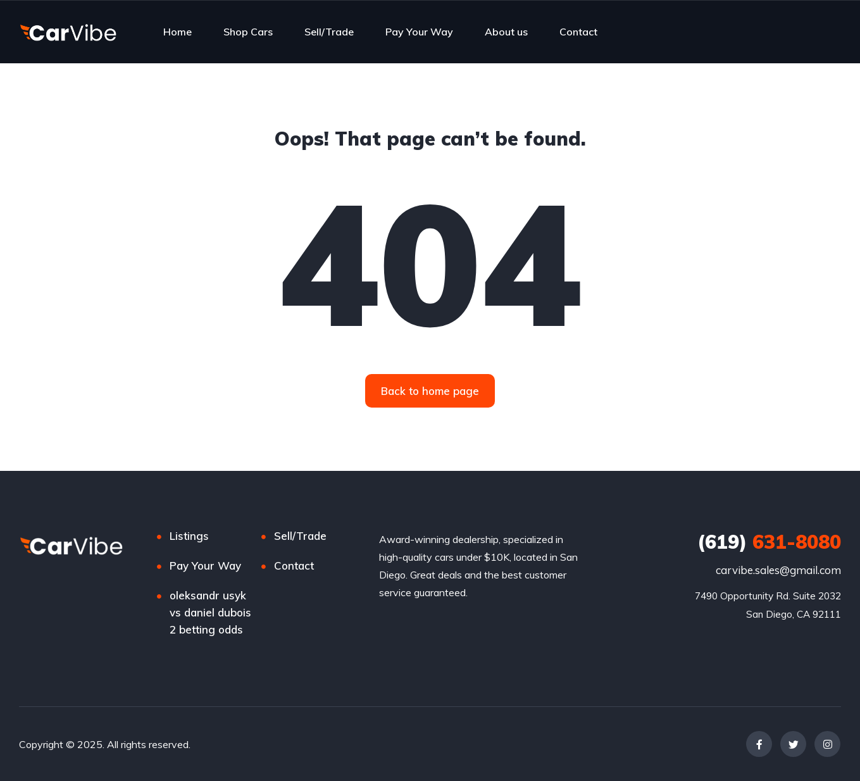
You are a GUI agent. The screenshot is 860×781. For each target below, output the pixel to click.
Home (177, 31)
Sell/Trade (329, 31)
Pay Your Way (419, 31)
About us (506, 31)
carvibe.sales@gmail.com (778, 570)
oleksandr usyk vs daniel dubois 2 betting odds (210, 612)
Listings (189, 535)
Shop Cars (248, 31)
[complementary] (822, 743)
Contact (578, 31)
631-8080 (769, 542)
